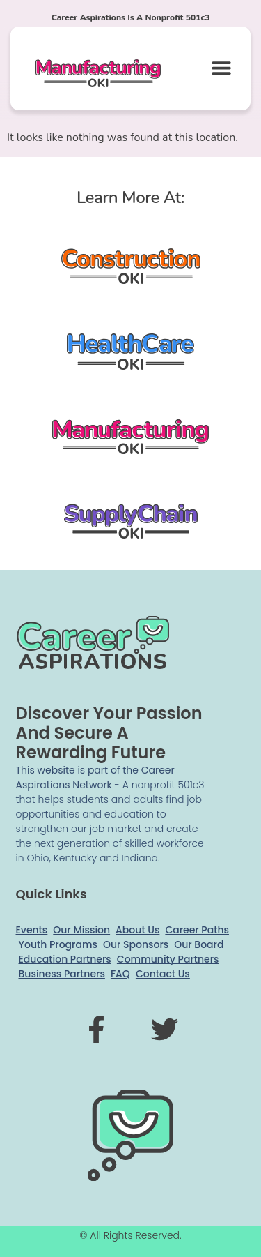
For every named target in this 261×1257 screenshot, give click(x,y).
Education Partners (65, 959)
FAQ (120, 974)
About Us (137, 930)
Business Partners (62, 974)
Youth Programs (58, 944)
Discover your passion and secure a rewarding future (109, 733)
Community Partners (168, 959)
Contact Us (163, 974)
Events (32, 930)
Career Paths (197, 930)
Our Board (198, 944)
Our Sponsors (135, 944)
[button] (221, 67)
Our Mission (81, 930)
